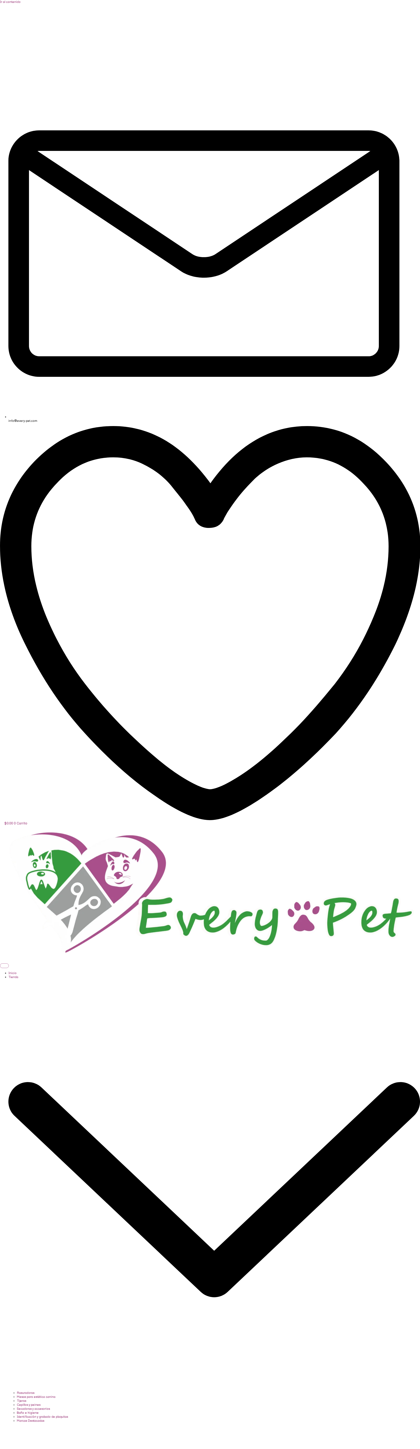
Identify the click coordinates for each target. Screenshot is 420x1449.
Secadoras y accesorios (33, 1409)
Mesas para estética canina (36, 1397)
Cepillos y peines (29, 1405)
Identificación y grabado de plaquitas (42, 1417)
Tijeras (21, 1401)
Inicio (12, 973)
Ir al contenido (10, 2)
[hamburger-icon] (4, 965)
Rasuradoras (25, 1393)
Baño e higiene (28, 1413)
